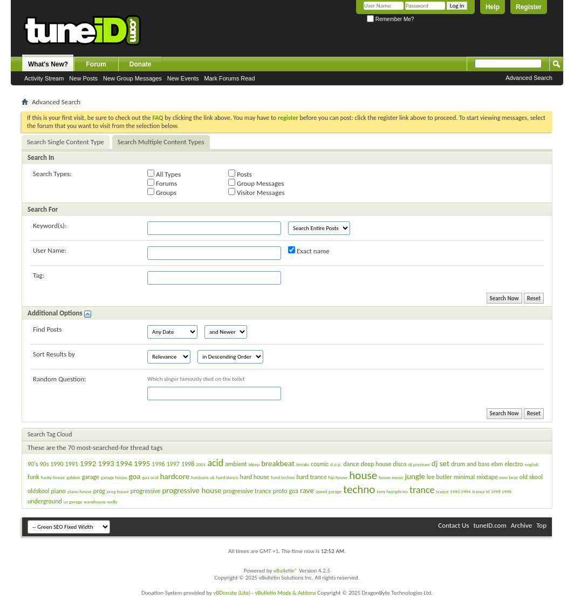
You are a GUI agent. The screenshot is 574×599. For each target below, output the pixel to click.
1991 (71, 464)
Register (529, 7)
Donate (140, 64)
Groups (161, 192)
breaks (302, 464)
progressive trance (247, 491)
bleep (254, 464)
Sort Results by (54, 354)
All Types (164, 174)
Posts (240, 174)
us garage (73, 501)
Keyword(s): (50, 225)
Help (493, 7)
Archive (521, 525)
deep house (376, 464)
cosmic (320, 464)
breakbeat (278, 463)
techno (359, 489)
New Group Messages (132, 78)
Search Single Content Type (65, 142)
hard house (255, 477)
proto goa (285, 491)
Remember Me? (390, 19)
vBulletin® (286, 570)
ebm (497, 464)
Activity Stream (44, 78)
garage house (114, 477)
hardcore (175, 476)
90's (33, 464)
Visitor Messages (256, 192)
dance (351, 464)
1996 (158, 464)
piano (58, 491)
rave (307, 490)
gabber (73, 477)
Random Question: (59, 379)
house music (391, 477)
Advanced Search (528, 78)
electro (513, 464)
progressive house (191, 490)
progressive (146, 491)
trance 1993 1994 (453, 491)
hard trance (311, 477)
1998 (187, 464)
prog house (118, 491)
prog (99, 491)
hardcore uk (203, 477)
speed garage (328, 491)
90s (44, 464)
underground (45, 501)
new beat (509, 477)
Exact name (309, 250)
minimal (464, 477)
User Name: (49, 250)
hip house (338, 477)
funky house (53, 477)
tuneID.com (489, 525)
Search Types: (52, 174)
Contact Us (453, 525)
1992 (88, 463)
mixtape (486, 477)
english (531, 464)
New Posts (83, 78)
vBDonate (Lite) (231, 592)
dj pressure (418, 464)
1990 (56, 464)
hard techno (283, 477)
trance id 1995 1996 (491, 491)
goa (134, 476)
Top (541, 525)
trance (422, 490)
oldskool (39, 491)
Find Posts (47, 329)
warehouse (94, 501)
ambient (236, 464)
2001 (201, 464)
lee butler (439, 477)
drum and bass (470, 464)
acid (215, 463)
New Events (183, 78)
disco (399, 464)
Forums (162, 183)
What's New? (48, 64)
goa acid (150, 477)
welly (112, 501)
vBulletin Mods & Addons (285, 592)
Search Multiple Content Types (161, 142)
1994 (124, 463)
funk (33, 477)
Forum (96, 64)
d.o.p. (335, 464)
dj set (440, 463)
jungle (415, 476)
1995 (142, 463)
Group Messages (256, 183)
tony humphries (392, 491)
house (363, 475)
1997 (173, 464)
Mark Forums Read (229, 78)
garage (90, 477)
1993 (106, 463)
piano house (79, 491)
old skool (531, 477)
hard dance (227, 477)
